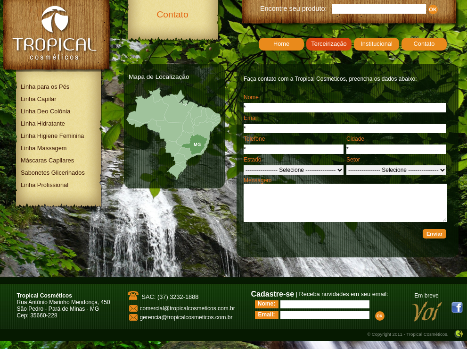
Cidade (355, 139)
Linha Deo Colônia (45, 111)
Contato (424, 43)
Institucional (376, 43)
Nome (251, 97)
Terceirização (328, 43)
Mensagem (257, 180)
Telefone (254, 139)
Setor (353, 159)
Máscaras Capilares (47, 160)
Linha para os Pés (45, 86)
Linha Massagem (43, 148)
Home (281, 43)
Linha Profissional (44, 184)
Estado (252, 159)
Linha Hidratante (43, 123)
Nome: (266, 303)
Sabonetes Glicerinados (53, 172)
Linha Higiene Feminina (52, 135)
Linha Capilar (38, 98)
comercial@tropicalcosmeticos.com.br (187, 308)
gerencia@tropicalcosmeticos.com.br (186, 317)
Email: (266, 314)
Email (251, 118)
